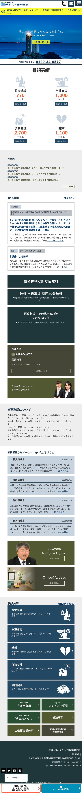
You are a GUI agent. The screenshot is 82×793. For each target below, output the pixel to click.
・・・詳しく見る (55, 240)
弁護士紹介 (54, 558)
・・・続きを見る (60, 471)
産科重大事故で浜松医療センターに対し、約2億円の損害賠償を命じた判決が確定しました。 (43, 11)
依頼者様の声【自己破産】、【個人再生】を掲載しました (35, 174)
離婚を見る (61, 141)
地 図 (74, 754)
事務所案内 (54, 583)
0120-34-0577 (48, 62)
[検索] (15, 777)
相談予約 (40, 42)
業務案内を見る (66, 603)
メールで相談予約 (61, 788)
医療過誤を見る (20, 104)
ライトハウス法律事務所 (38, 783)
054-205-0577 (56, 765)
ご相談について (41, 371)
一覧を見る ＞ (68, 198)
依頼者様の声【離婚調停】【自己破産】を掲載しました (33, 180)
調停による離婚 (20, 256)
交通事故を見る (61, 104)
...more (70, 187)
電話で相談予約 (20, 788)
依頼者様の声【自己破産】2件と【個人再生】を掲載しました (36, 168)
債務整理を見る (20, 141)
